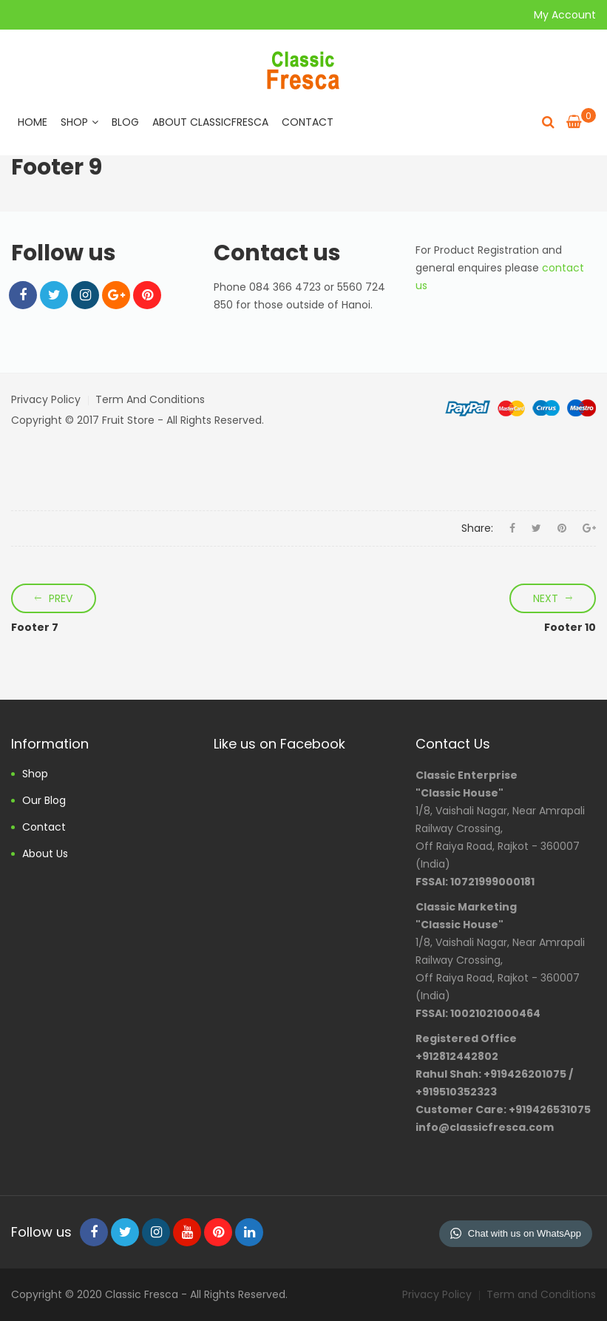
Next (545, 598)
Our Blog (44, 800)
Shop (79, 122)
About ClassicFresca (210, 122)
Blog (125, 122)
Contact (307, 122)
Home (32, 122)
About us (45, 853)
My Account (565, 14)
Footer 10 (570, 627)
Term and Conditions (150, 399)
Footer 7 (34, 627)
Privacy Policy (46, 399)
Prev (60, 598)
